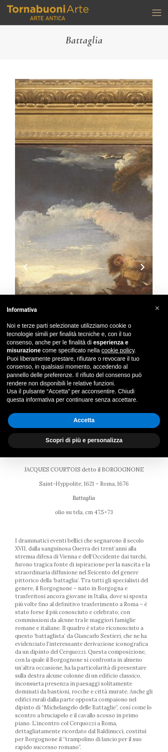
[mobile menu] (157, 12)
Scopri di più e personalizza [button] (83, 440)
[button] (157, 308)
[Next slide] (142, 267)
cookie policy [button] (117, 350)
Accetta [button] (84, 420)
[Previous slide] (25, 267)
